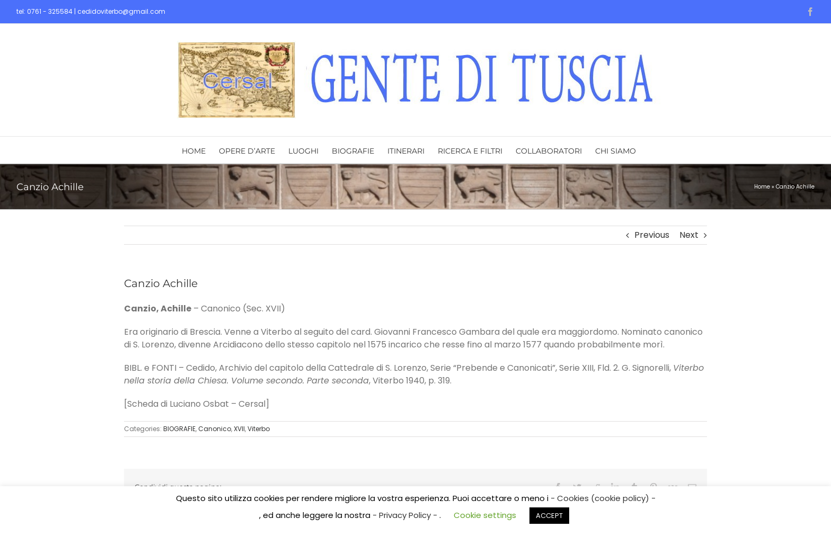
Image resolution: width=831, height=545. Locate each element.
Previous (651, 235)
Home (762, 187)
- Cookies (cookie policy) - (603, 498)
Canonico (214, 428)
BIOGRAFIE (179, 428)
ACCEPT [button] (549, 516)
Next (689, 235)
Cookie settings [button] (485, 515)
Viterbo (258, 428)
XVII (239, 428)
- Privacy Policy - (406, 515)
